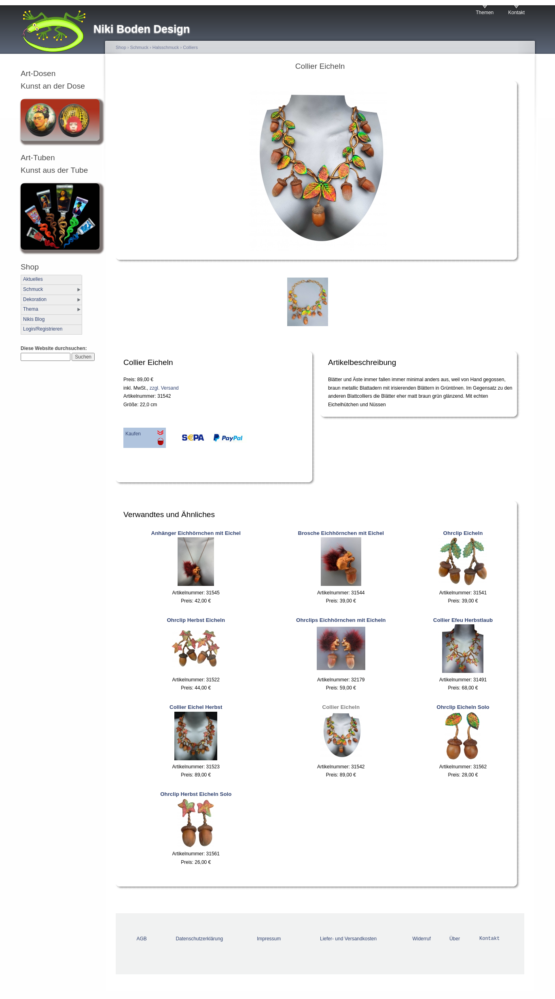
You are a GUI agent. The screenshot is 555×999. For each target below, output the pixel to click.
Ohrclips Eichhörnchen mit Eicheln (341, 620)
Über (454, 939)
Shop (121, 47)
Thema (30, 309)
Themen (485, 12)
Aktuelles (33, 279)
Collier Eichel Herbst (195, 707)
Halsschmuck (166, 47)
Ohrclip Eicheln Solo (462, 707)
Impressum (269, 939)
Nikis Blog (33, 319)
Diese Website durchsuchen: (54, 348)
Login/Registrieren (42, 329)
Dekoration (35, 299)
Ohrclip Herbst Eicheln (196, 620)
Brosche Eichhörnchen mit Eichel (341, 533)
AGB (142, 939)
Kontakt (516, 12)
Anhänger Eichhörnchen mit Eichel (196, 533)
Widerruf (421, 939)
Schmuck (33, 289)
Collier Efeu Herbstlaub (463, 620)
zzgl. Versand (164, 388)
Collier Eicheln (341, 707)
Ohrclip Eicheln (463, 533)
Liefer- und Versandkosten (348, 939)
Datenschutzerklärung (199, 939)
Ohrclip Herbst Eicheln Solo (195, 794)
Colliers (190, 47)
